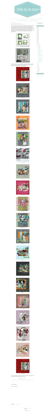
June (37, 64)
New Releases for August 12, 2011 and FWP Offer (40, 55)
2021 (36, 32)
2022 (36, 31)
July (37, 63)
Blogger (29, 410)
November (38, 45)
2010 (36, 71)
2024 (36, 29)
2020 (36, 33)
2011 (36, 43)
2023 (36, 30)
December (38, 44)
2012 (36, 42)
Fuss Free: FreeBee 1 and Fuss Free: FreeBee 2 (40, 61)
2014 (36, 40)
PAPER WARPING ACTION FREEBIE (22, 20)
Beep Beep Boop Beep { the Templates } (16, 25)
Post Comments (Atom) (17, 404)
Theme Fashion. (29, 408)
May (37, 65)
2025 (36, 28)
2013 (36, 41)
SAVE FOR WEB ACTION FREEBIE (32, 20)
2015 (36, 39)
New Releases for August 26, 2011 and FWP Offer (40, 51)
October (38, 46)
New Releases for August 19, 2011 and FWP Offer (40, 53)
